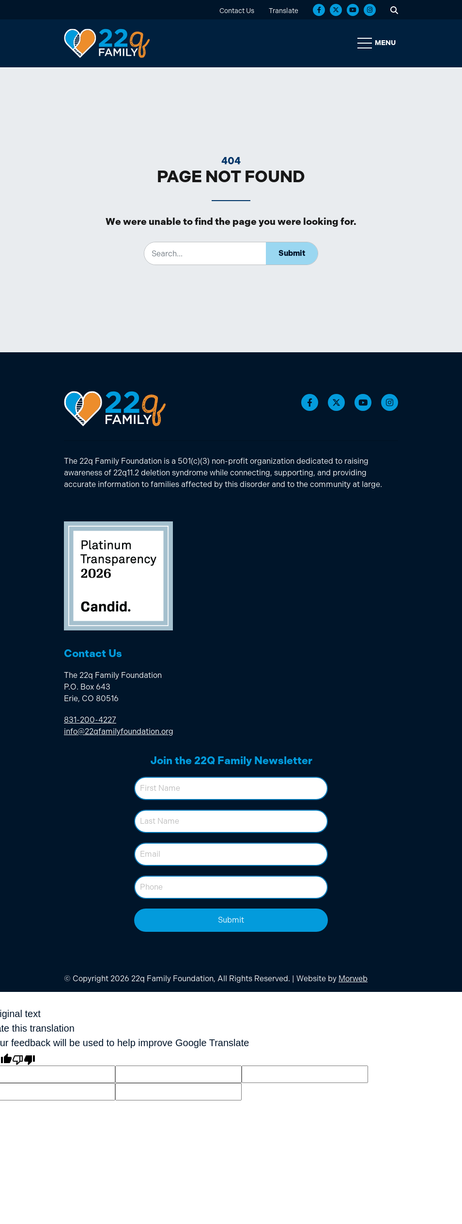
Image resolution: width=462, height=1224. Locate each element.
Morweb (353, 979)
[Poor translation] (23, 1058)
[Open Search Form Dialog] (394, 10)
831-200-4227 (90, 720)
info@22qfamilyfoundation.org (118, 732)
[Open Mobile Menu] (377, 43)
